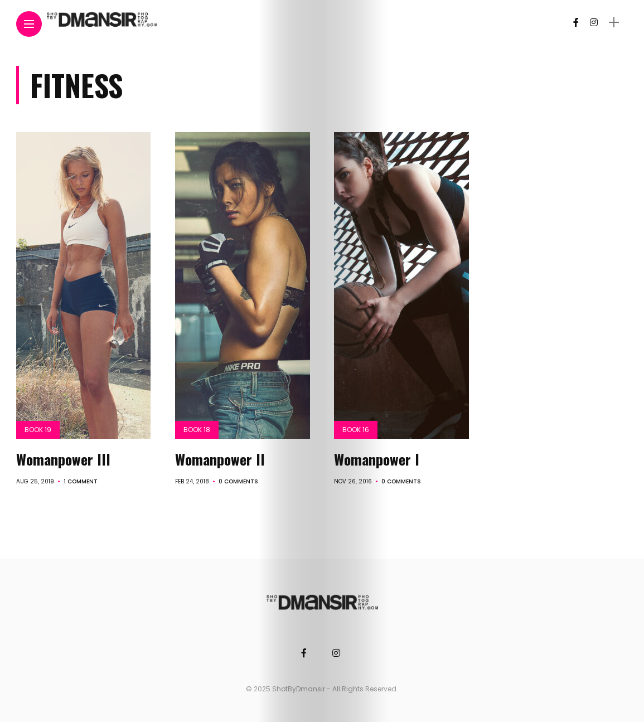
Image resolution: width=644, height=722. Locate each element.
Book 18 (196, 429)
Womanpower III (63, 459)
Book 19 (38, 429)
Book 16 (355, 429)
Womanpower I (376, 459)
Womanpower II (220, 459)
